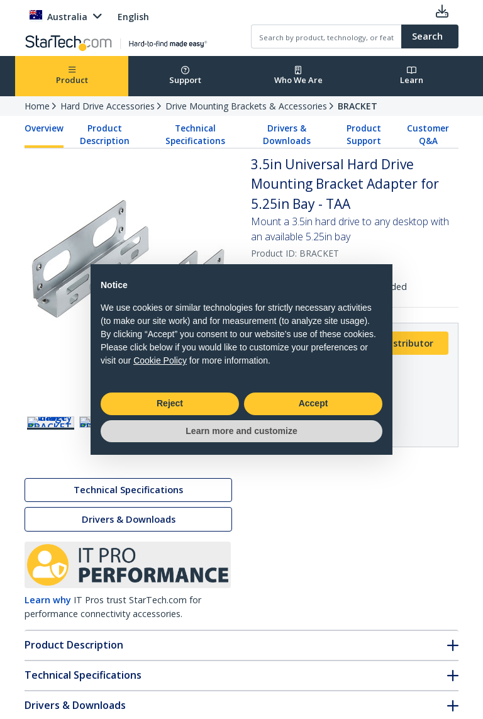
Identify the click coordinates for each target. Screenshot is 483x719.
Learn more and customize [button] (241, 431)
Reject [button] (170, 403)
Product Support (364, 135)
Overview (44, 128)
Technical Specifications (195, 135)
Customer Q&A (428, 135)
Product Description (105, 135)
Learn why (48, 602)
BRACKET (357, 106)
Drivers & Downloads (287, 135)
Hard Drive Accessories (107, 106)
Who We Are (298, 76)
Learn (411, 76)
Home (37, 106)
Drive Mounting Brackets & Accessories (246, 106)
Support (185, 76)
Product (72, 76)
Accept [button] (313, 403)
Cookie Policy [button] (160, 360)
